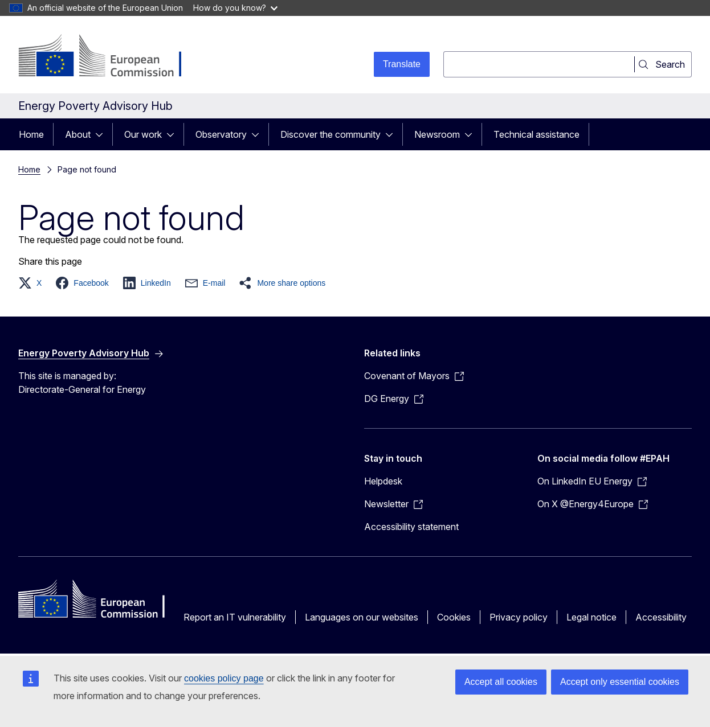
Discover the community (330, 134)
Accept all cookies (500, 682)
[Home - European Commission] (110, 57)
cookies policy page (224, 678)
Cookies (454, 617)
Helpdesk (383, 481)
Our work (143, 134)
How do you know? (235, 8)
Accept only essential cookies (619, 682)
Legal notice (591, 617)
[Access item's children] (102, 134)
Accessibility (661, 617)
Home (31, 134)
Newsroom (437, 134)
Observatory (221, 134)
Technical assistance (536, 134)
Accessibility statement (411, 526)
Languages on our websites (361, 617)
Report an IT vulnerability (234, 617)
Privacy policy (518, 617)
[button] (33, 283)
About (78, 134)
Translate (402, 64)
